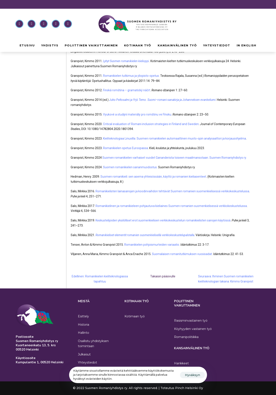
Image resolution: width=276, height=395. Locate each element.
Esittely (83, 316)
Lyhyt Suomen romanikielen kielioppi (126, 61)
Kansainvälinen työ (177, 45)
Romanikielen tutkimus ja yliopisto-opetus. (131, 75)
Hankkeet (181, 363)
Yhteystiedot (216, 45)
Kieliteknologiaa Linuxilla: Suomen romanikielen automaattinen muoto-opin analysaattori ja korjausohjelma (174, 138)
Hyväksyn (192, 375)
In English (246, 45)
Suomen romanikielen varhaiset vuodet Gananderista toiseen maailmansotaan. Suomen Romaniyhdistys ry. (174, 157)
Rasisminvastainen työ (190, 320)
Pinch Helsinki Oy (189, 388)
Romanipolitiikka (186, 337)
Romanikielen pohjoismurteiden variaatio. (152, 244)
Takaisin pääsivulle (162, 276)
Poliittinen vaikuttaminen (91, 45)
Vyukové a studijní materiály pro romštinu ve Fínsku (137, 114)
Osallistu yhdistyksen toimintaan (93, 343)
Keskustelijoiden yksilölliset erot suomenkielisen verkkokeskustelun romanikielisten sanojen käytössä (163, 220)
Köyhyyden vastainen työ (193, 329)
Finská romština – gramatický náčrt (126, 90)
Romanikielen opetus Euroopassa (125, 148)
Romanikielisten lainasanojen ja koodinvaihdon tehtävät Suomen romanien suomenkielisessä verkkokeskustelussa (172, 191)
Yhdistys (49, 45)
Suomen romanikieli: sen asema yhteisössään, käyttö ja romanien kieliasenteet (153, 176)
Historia (83, 325)
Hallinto (83, 333)
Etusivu (27, 45)
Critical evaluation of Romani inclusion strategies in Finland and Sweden (151, 124)
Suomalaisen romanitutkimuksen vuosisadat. (182, 254)
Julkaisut (84, 354)
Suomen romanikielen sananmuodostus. (130, 167)
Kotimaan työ (137, 45)
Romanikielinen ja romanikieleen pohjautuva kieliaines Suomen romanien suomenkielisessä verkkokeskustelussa (171, 206)
